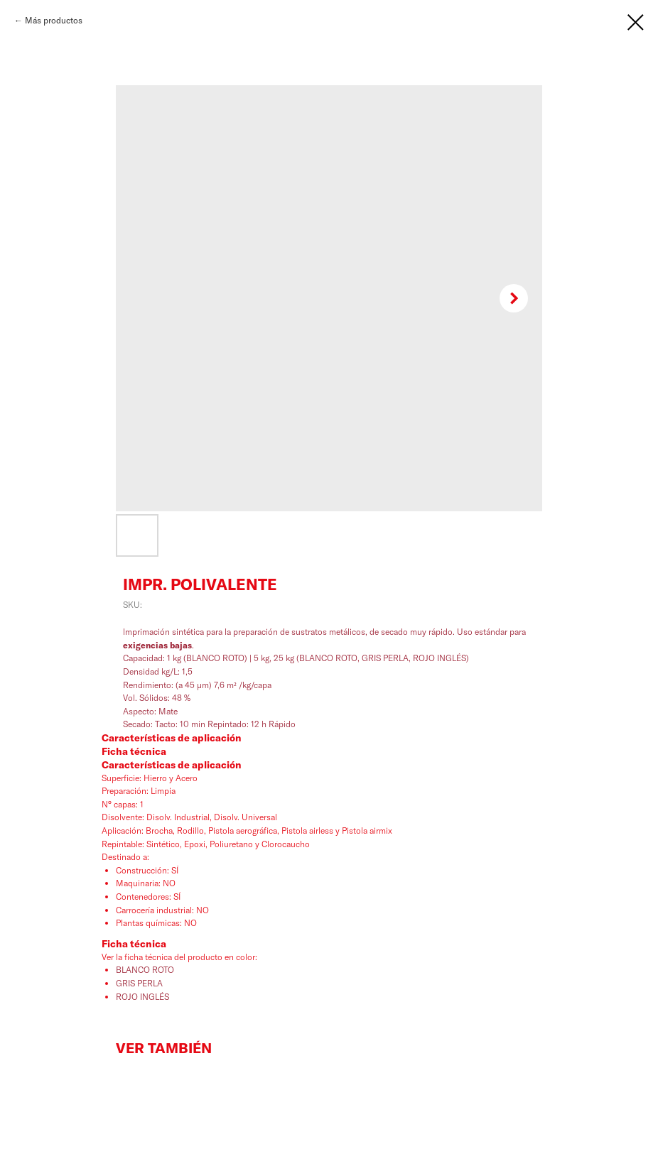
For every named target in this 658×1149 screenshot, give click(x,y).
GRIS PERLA (140, 983)
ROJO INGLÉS (143, 996)
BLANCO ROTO (145, 969)
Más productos (53, 20)
